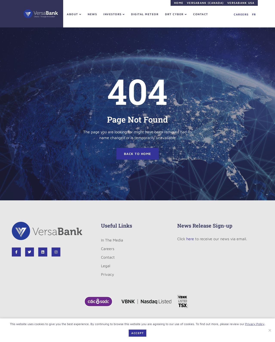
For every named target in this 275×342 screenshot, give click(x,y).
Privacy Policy (254, 324)
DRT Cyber (176, 14)
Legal (105, 266)
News (92, 14)
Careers (241, 14)
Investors (114, 14)
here (190, 239)
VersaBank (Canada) (205, 2)
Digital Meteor (145, 14)
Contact (200, 14)
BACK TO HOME (137, 154)
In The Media (112, 240)
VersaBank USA (241, 2)
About (74, 14)
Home (178, 2)
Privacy (107, 274)
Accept (137, 333)
